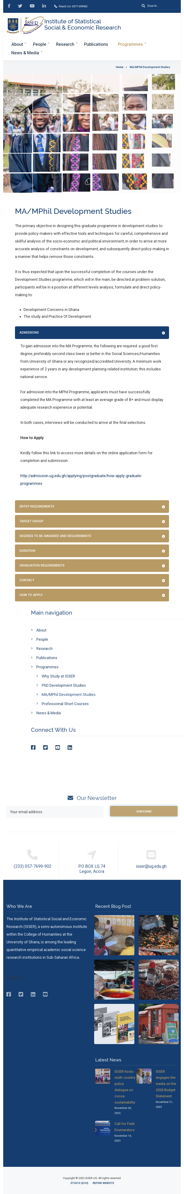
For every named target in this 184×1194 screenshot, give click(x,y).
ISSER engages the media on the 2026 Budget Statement (166, 1084)
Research (65, 44)
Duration (27, 551)
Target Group (31, 521)
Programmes (130, 44)
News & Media (25, 52)
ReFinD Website (103, 1183)
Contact (26, 580)
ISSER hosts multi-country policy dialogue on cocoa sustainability (124, 1087)
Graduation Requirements (41, 565)
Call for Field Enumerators (124, 1127)
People (39, 44)
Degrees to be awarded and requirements (55, 536)
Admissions (29, 332)
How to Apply (31, 595)
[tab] (92, 332)
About (17, 44)
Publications (96, 44)
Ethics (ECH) (79, 1183)
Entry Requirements (36, 506)
